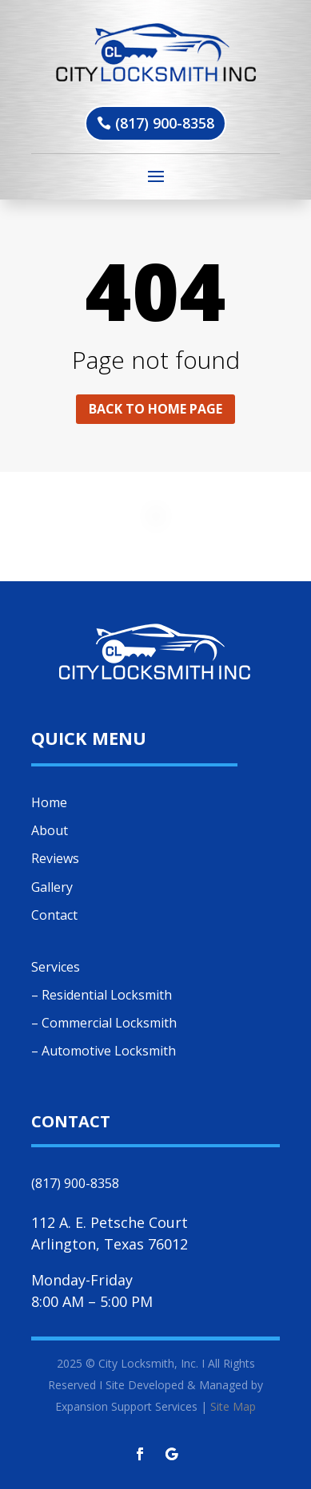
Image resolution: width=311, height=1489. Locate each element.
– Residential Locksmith (101, 995)
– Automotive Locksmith (103, 1050)
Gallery (52, 887)
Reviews (55, 858)
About (49, 830)
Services (55, 967)
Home (49, 802)
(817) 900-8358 (164, 123)
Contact (54, 915)
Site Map (233, 1406)
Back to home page (155, 409)
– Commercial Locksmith (104, 1023)
